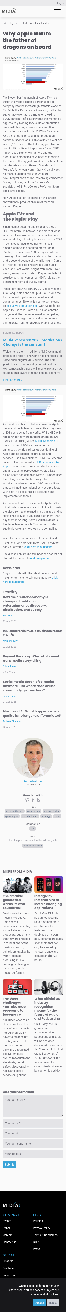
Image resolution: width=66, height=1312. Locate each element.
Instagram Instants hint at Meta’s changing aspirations (48, 902)
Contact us (9, 1242)
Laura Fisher (9, 696)
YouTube (8, 1268)
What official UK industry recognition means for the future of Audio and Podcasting (47, 1008)
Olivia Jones (9, 666)
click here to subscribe (38, 547)
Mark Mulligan (10, 641)
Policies (38, 1221)
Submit (9, 1164)
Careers (7, 1235)
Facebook (9, 1275)
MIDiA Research (45, 441)
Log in (60, 3)
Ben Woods (9, 615)
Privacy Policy (42, 1228)
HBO (32, 828)
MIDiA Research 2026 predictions (32, 342)
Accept (39, 1302)
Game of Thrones (14, 811)
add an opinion (39, 558)
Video (57, 816)
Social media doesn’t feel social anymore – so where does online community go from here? (29, 685)
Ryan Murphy (11, 816)
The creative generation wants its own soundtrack (14, 902)
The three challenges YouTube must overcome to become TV (14, 1006)
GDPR (36, 1242)
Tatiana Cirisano (12, 721)
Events (7, 1221)
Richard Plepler (51, 811)
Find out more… (12, 380)
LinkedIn (8, 1261)
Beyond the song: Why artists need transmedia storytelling (31, 658)
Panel (6, 1228)
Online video (33, 811)
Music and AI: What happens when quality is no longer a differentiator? (32, 713)
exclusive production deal (22, 305)
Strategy (46, 816)
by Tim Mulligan (33, 781)
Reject (53, 1302)
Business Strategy (32, 845)
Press (36, 1249)
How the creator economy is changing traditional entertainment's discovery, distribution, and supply (25, 603)
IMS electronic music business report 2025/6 (32, 633)
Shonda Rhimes (30, 816)
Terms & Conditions (45, 1235)
